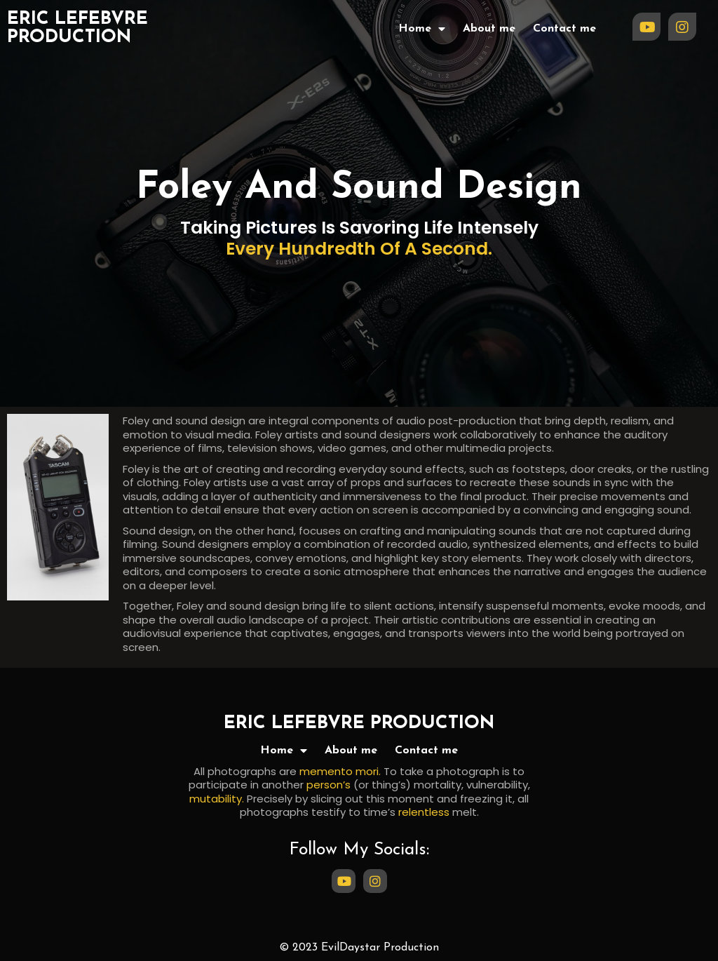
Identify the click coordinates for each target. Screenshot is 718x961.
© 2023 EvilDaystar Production (359, 947)
